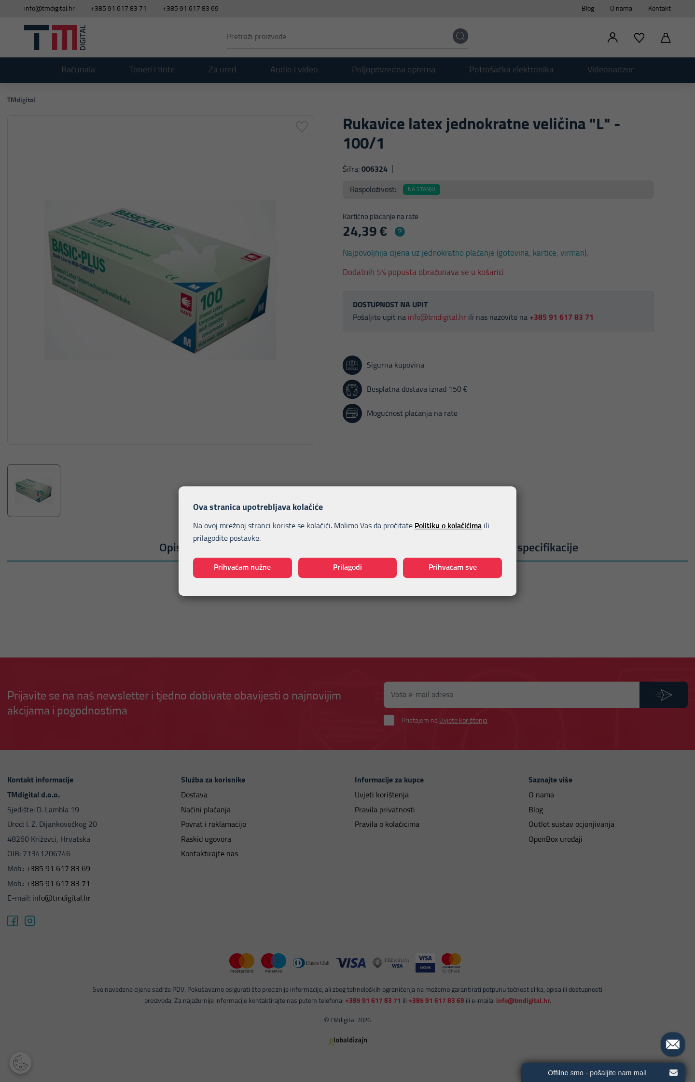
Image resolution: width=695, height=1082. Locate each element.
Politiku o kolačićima (448, 526)
